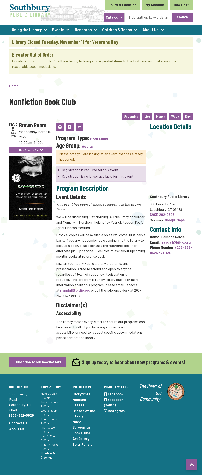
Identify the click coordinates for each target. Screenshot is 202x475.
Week (175, 116)
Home (13, 86)
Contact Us (18, 423)
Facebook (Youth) (113, 402)
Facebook (113, 394)
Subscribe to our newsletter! (38, 362)
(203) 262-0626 (162, 214)
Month (160, 116)
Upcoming (131, 116)
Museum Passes (79, 402)
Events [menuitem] (58, 29)
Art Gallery (80, 438)
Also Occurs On (30, 150)
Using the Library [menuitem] (27, 29)
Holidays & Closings (48, 455)
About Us (16, 429)
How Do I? (181, 5)
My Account (155, 5)
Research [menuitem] (83, 29)
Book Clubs (99, 139)
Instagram (114, 411)
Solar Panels (82, 444)
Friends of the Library (83, 413)
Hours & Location (122, 5)
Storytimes (81, 394)
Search (182, 17)
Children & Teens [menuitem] (117, 29)
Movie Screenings (81, 424)
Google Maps (175, 220)
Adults (87, 146)
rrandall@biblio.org (75, 290)
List (147, 116)
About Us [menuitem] (150, 29)
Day (188, 116)
